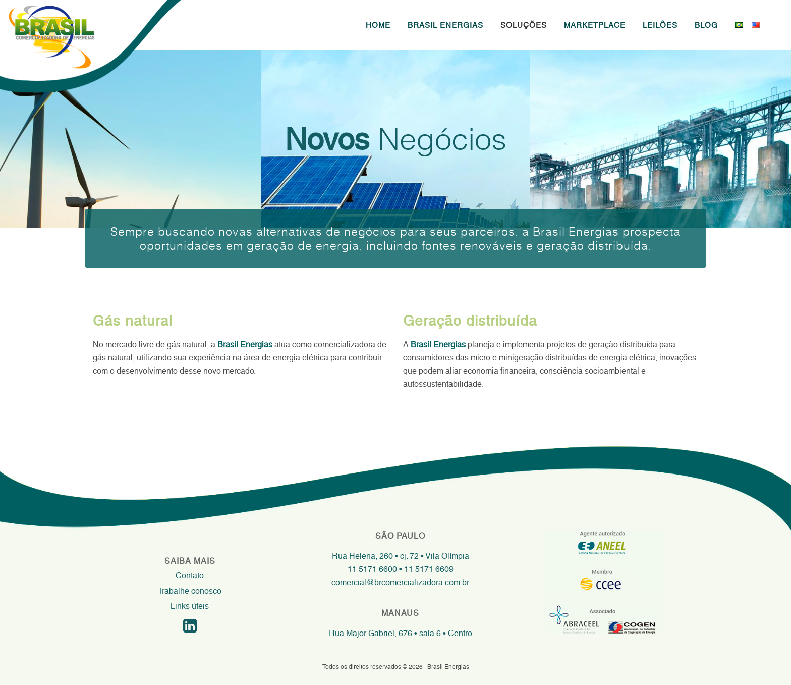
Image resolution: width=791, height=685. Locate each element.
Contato (190, 575)
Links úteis (190, 606)
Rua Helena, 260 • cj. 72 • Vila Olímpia (400, 556)
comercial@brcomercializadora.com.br (400, 582)
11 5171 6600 (372, 569)
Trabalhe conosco (189, 591)
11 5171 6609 (428, 569)
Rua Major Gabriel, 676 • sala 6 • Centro (400, 633)
